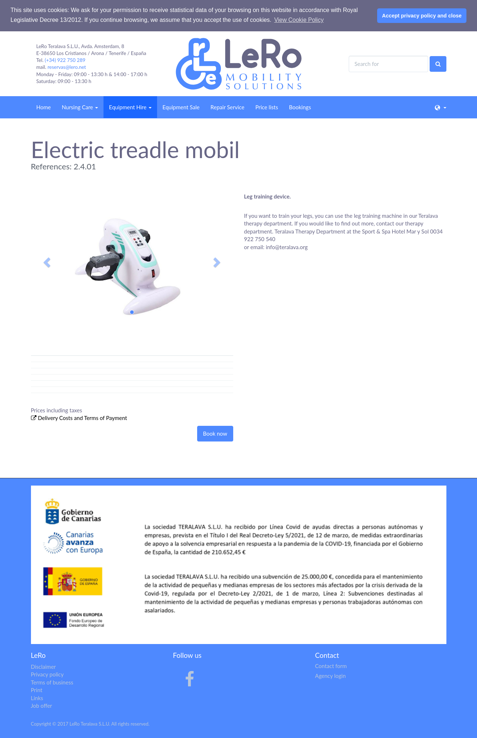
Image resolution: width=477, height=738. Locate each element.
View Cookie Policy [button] (299, 20)
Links (37, 698)
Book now (215, 433)
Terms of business (52, 682)
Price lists (266, 107)
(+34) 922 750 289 (65, 60)
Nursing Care (80, 107)
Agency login (330, 675)
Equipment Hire (130, 107)
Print (37, 690)
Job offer (41, 705)
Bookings (300, 107)
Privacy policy (47, 674)
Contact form (331, 666)
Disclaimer (43, 666)
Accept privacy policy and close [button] (421, 16)
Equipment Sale (181, 107)
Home (43, 107)
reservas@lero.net (66, 67)
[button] (46, 260)
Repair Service (228, 107)
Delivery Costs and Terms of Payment (82, 418)
